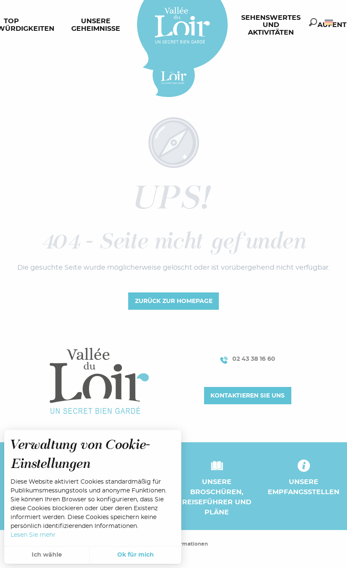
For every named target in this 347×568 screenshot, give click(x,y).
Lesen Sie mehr (33, 535)
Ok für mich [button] (135, 555)
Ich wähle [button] (47, 555)
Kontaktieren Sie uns (247, 395)
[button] (313, 22)
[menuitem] (97, 25)
